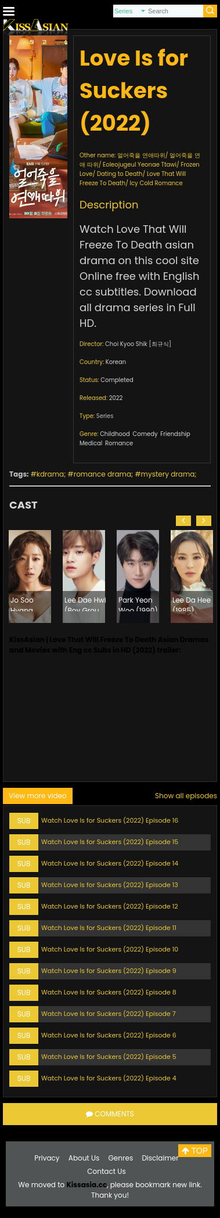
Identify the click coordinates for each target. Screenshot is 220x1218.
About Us (84, 1158)
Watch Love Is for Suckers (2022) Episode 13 (109, 884)
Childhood (115, 434)
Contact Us (106, 1171)
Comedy (145, 434)
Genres (121, 1158)
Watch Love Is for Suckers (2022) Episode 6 (108, 1035)
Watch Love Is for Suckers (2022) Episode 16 (109, 820)
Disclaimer (160, 1158)
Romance (119, 443)
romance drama (102, 474)
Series (105, 416)
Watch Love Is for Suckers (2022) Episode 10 (109, 949)
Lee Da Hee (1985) (191, 603)
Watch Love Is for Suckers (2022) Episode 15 (109, 841)
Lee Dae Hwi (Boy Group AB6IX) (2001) (85, 603)
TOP (195, 1150)
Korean (116, 362)
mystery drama (168, 474)
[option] (30, 576)
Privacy (46, 1158)
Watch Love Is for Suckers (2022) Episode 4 (108, 1078)
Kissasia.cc (86, 1185)
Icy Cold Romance (156, 183)
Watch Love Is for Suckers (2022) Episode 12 (109, 906)
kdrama (50, 474)
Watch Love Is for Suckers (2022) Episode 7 (108, 1013)
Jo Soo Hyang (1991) (22, 603)
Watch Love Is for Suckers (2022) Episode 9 (108, 970)
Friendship (175, 434)
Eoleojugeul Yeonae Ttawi (139, 164)
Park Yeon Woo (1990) (138, 603)
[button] (183, 521)
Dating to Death (120, 174)
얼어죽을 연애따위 (141, 155)
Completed (116, 380)
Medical (91, 443)
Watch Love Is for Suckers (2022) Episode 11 (108, 927)
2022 (116, 398)
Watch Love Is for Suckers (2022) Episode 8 (108, 992)
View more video (38, 796)
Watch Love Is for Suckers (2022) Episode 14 (109, 863)
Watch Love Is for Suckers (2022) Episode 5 (108, 1056)
